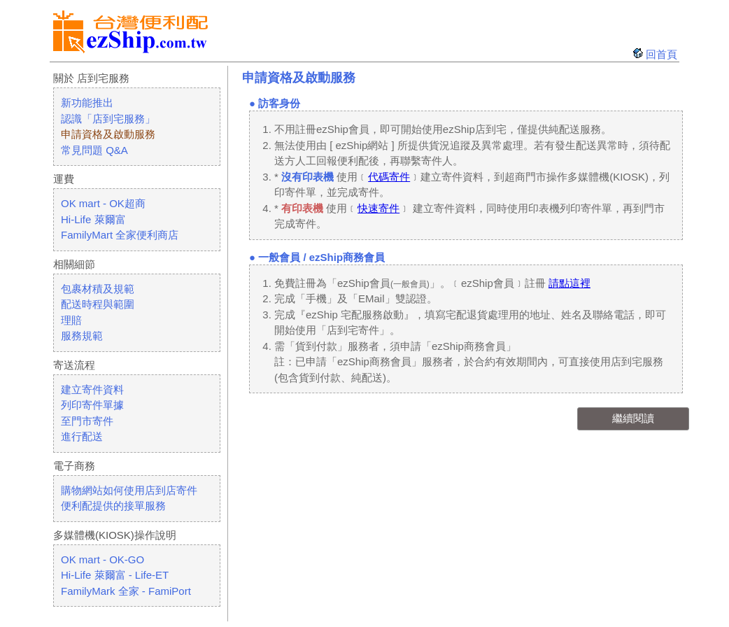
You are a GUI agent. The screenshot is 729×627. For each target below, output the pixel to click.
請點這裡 (569, 283)
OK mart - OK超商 (103, 203)
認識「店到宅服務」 (108, 119)
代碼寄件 (389, 177)
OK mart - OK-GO (102, 559)
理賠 (71, 320)
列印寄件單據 (92, 405)
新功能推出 (87, 102)
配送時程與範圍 (97, 304)
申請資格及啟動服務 (108, 134)
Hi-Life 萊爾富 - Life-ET (115, 575)
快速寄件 (378, 208)
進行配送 (82, 436)
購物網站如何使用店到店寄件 (129, 490)
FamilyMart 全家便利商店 (119, 235)
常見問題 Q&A (94, 150)
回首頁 (661, 54)
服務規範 (82, 335)
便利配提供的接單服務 (113, 506)
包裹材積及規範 (97, 289)
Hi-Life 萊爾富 (93, 219)
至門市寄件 (87, 421)
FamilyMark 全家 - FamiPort (126, 591)
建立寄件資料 (92, 389)
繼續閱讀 (633, 418)
